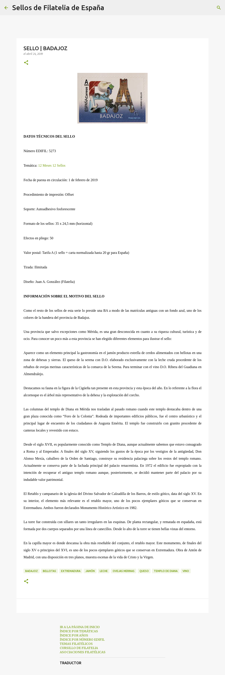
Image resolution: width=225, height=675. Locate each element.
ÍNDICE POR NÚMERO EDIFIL (82, 640)
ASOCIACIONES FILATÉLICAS (82, 652)
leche (104, 571)
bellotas (49, 571)
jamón (90, 571)
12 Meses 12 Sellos (51, 165)
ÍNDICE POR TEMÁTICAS (79, 631)
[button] (26, 63)
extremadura (70, 571)
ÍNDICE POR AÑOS (74, 635)
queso (144, 571)
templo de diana (166, 571)
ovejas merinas (123, 571)
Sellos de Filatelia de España (58, 7)
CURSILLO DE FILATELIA (79, 648)
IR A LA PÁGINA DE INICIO (80, 627)
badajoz (31, 571)
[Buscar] (110, 7)
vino (186, 571)
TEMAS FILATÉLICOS (76, 644)
